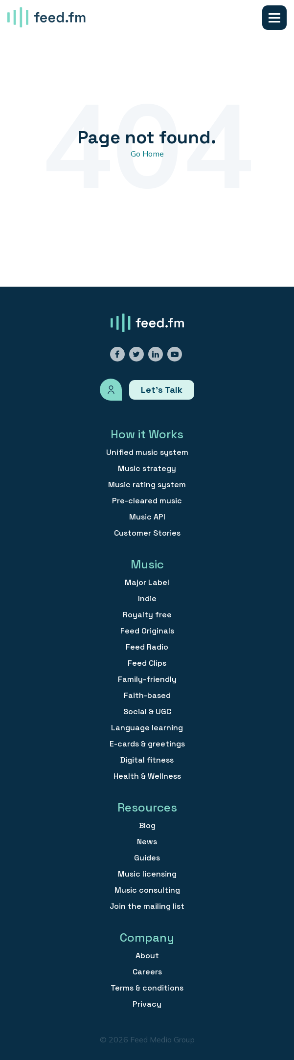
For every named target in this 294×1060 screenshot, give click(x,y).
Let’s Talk (161, 389)
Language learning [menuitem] (147, 728)
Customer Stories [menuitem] (147, 533)
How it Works (147, 434)
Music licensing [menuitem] (147, 874)
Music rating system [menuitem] (147, 485)
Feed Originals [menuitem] (147, 631)
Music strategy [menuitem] (147, 469)
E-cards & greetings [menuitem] (147, 744)
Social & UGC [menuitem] (147, 712)
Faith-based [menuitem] (147, 695)
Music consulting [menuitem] (147, 890)
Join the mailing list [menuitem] (147, 906)
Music (147, 564)
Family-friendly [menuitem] (147, 679)
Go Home (147, 153)
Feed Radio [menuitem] (147, 647)
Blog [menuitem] (147, 826)
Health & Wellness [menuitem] (147, 776)
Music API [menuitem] (147, 517)
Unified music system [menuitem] (147, 452)
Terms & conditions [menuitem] (147, 988)
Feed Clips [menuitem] (147, 663)
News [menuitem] (147, 842)
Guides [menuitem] (147, 858)
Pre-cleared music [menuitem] (147, 501)
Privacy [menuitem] (147, 1004)
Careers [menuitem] (147, 972)
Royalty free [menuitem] (147, 615)
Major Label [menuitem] (147, 582)
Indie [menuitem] (147, 599)
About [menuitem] (147, 956)
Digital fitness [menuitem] (147, 760)
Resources (147, 807)
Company (147, 937)
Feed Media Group (162, 1039)
